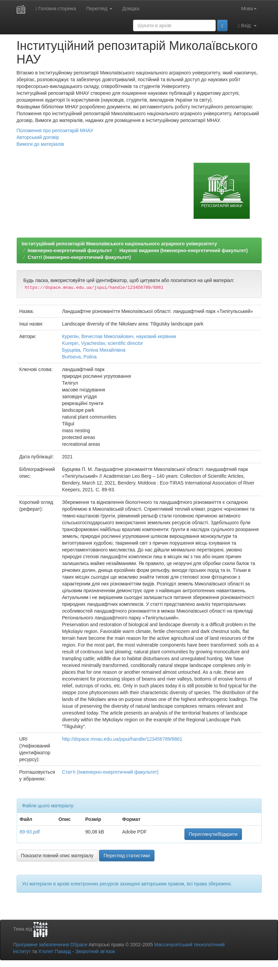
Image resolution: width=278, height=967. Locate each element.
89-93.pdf (30, 831)
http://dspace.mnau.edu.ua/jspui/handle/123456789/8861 (122, 739)
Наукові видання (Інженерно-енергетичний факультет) (183, 250)
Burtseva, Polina (79, 356)
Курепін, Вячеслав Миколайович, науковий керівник (119, 336)
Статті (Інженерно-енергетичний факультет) (79, 257)
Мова (249, 8)
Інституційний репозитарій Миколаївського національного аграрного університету (119, 243)
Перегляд (99, 8)
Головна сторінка (55, 9)
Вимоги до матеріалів (40, 144)
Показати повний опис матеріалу (57, 855)
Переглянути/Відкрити (213, 834)
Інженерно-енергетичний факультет (70, 250)
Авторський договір (38, 137)
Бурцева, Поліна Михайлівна (93, 350)
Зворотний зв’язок (95, 951)
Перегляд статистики (126, 855)
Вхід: (247, 26)
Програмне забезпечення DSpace (50, 944)
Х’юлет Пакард (54, 951)
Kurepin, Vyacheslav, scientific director (102, 343)
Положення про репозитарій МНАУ (55, 130)
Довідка (131, 8)
